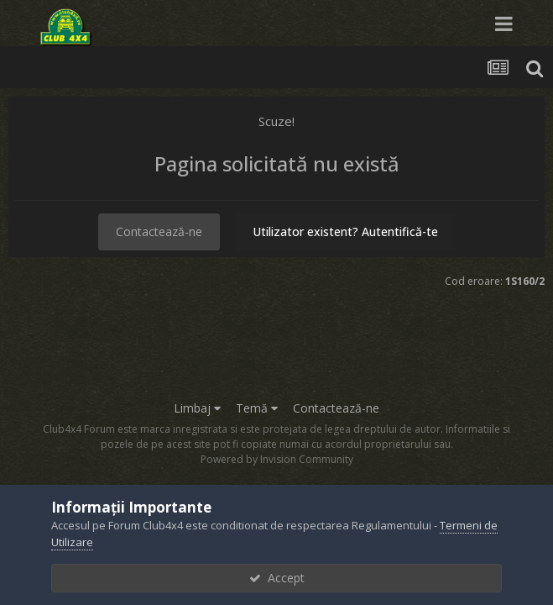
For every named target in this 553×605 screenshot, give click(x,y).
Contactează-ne (159, 231)
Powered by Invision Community (277, 459)
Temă (257, 408)
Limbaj (197, 408)
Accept (277, 578)
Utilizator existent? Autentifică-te (345, 231)
